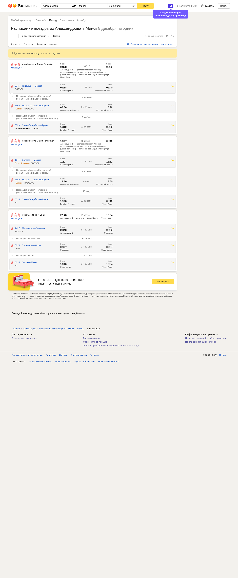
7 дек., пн (15, 44)
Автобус (82, 20)
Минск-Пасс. (107, 130)
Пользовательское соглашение (27, 568)
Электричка (67, 20)
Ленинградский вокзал (69, 110)
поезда (80, 328)
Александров (29, 328)
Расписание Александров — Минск (56, 328)
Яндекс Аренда (63, 574)
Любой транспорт (22, 20)
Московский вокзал (104, 110)
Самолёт (41, 20)
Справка (63, 568)
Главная (16, 328)
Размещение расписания (24, 338)
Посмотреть (163, 281)
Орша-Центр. (107, 250)
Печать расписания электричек (200, 342)
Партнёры (51, 568)
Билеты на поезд (91, 338)
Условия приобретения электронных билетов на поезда (111, 345)
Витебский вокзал (67, 130)
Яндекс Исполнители (108, 574)
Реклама (94, 568)
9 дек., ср (41, 44)
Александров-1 (66, 91)
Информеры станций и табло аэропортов (205, 338)
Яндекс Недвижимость (40, 574)
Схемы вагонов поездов (95, 342)
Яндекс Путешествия (84, 574)
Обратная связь (79, 568)
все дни (53, 44)
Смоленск (108, 233)
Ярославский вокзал (104, 91)
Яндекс (222, 568)
